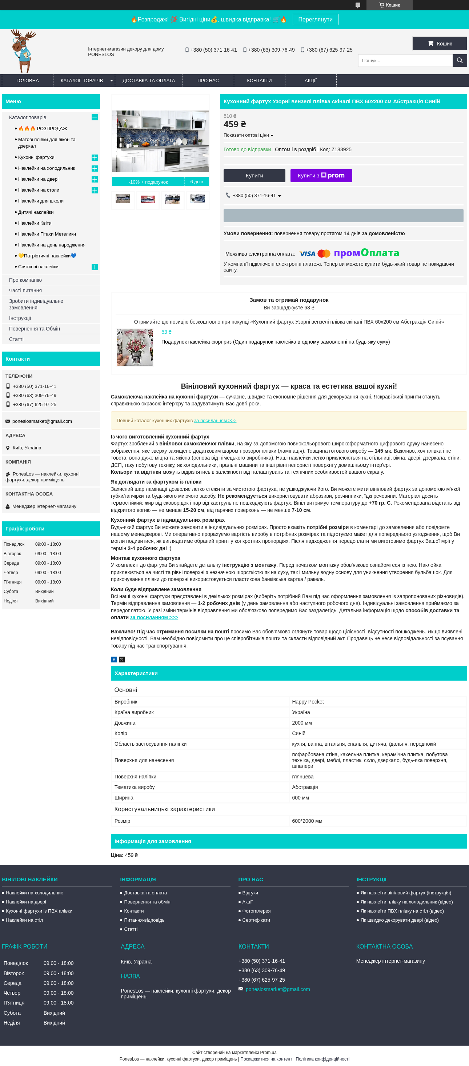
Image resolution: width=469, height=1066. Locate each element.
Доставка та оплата (149, 80)
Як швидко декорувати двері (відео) (400, 920)
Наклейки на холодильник (46, 168)
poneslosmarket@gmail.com (42, 421)
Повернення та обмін (147, 902)
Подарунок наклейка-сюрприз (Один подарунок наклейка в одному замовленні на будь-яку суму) (275, 342)
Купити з (321, 175)
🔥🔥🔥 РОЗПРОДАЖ (42, 128)
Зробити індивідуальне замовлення (36, 304)
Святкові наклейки (38, 266)
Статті (16, 339)
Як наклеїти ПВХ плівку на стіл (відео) (402, 911)
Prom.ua (268, 1052)
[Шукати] (460, 60)
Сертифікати (256, 920)
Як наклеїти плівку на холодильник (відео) (407, 902)
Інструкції (20, 318)
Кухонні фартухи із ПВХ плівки (39, 911)
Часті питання (25, 290)
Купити (254, 175)
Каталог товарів (82, 80)
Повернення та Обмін (34, 329)
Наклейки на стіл (24, 920)
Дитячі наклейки (36, 212)
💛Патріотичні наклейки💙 (47, 256)
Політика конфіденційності (323, 1059)
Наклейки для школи (41, 201)
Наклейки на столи (38, 190)
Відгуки (250, 892)
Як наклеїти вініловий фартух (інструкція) (406, 892)
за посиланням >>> (215, 420)
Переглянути (315, 19)
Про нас (208, 80)
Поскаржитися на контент (266, 1059)
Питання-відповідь (144, 920)
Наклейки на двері (38, 179)
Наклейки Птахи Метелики (47, 234)
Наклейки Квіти (35, 223)
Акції (311, 80)
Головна (27, 80)
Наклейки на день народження (51, 245)
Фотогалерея (256, 911)
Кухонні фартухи (36, 157)
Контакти (259, 80)
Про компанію (25, 280)
